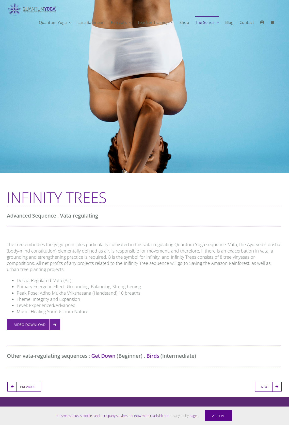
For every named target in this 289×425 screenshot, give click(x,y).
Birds (151, 355)
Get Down (102, 355)
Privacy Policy (179, 415)
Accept (218, 415)
